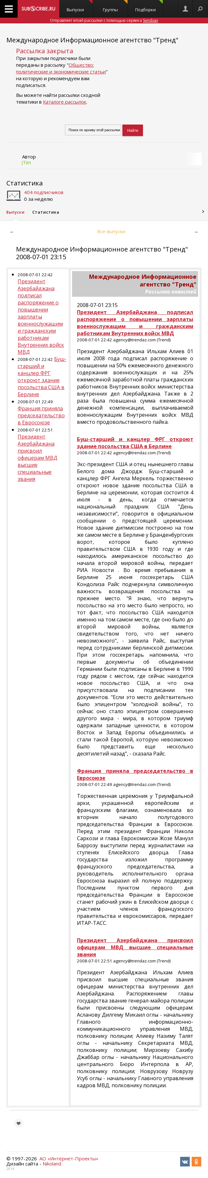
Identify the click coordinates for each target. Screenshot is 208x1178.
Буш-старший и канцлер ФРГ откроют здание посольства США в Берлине (42, 376)
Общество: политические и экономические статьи (61, 68)
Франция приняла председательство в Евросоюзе (41, 415)
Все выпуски (111, 231)
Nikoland (52, 1163)
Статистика (24, 183)
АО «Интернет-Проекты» (68, 1158)
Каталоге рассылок (64, 101)
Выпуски (80, 6)
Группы (115, 6)
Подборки (149, 6)
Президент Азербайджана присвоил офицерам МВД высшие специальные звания (37, 457)
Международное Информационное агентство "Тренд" (92, 40)
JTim (26, 162)
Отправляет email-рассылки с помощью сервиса (104, 20)
